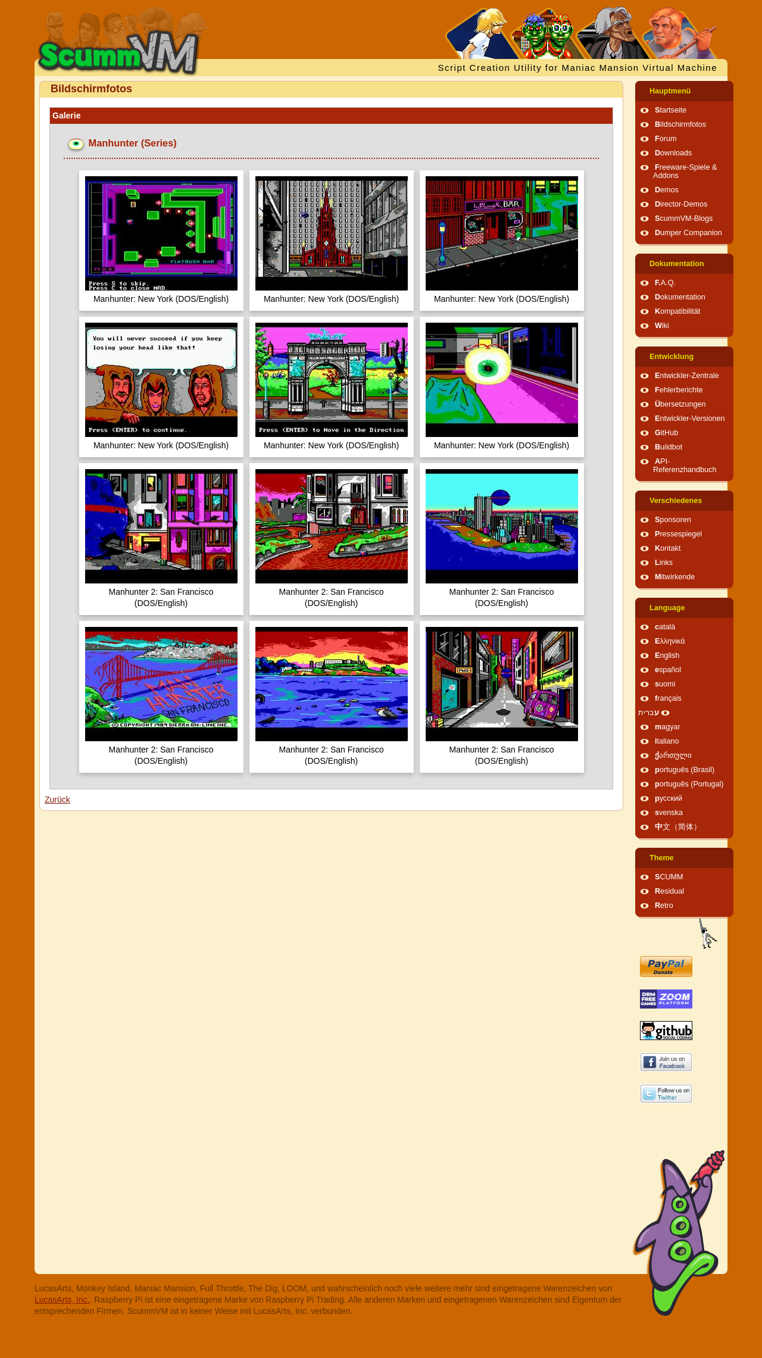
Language (667, 608)
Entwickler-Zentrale (687, 376)
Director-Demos (681, 204)
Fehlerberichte (679, 390)
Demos (667, 190)
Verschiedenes (675, 501)
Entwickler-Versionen (690, 418)
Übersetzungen (680, 404)
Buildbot (668, 447)
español (668, 670)
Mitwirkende (675, 577)
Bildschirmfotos (680, 124)
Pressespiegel (678, 534)
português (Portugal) (689, 784)
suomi (665, 684)
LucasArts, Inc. (62, 1299)
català (665, 627)
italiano (667, 741)
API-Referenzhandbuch (684, 465)
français (668, 698)
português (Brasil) (684, 770)
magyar (667, 727)
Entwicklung (671, 356)
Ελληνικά (670, 641)
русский (668, 798)
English (667, 655)
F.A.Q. (665, 283)
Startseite (670, 110)
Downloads (673, 153)
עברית (648, 712)
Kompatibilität (677, 311)
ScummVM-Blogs (684, 218)
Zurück (57, 799)
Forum (665, 139)
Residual (669, 891)
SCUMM (669, 877)
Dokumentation (676, 264)
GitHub (666, 433)
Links (664, 562)
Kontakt (667, 548)
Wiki (662, 325)
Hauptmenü (670, 91)
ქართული (673, 755)
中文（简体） (678, 827)
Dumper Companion (688, 233)
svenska (669, 812)
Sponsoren (673, 520)
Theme (661, 858)
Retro (664, 905)
